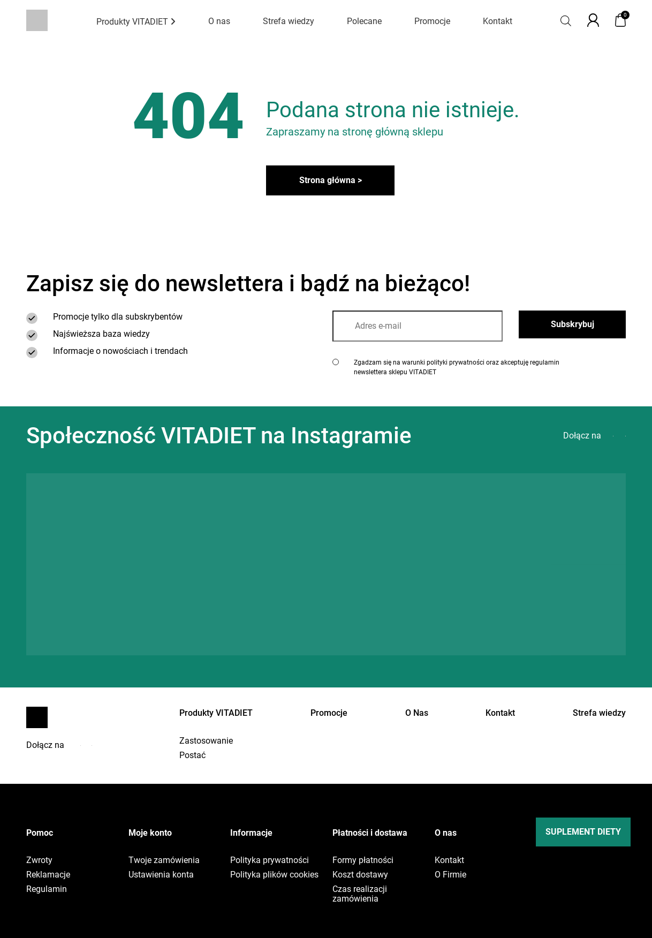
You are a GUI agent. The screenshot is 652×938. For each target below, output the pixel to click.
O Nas (416, 713)
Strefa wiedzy (288, 21)
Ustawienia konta (161, 875)
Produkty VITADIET (136, 22)
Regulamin (46, 889)
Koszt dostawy (360, 875)
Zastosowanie (206, 741)
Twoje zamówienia (164, 860)
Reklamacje (48, 875)
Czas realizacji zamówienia (359, 894)
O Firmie (450, 875)
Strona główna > (330, 180)
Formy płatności (362, 860)
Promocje (432, 21)
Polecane (364, 21)
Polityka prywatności (269, 860)
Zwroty (39, 860)
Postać (192, 755)
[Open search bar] (565, 20)
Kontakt (497, 21)
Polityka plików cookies (274, 875)
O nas (219, 21)
